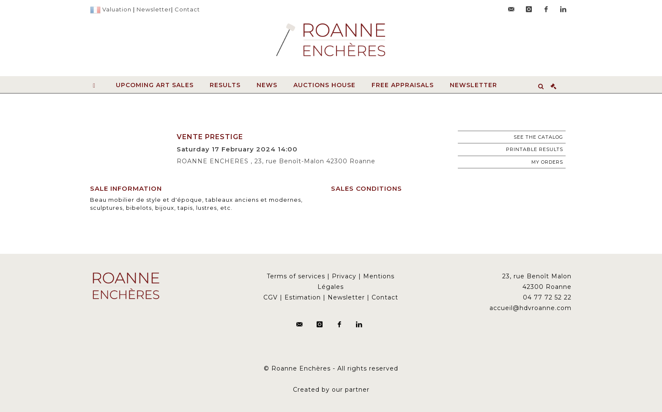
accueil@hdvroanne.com (531, 308)
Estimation (302, 297)
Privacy (344, 276)
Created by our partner (331, 389)
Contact (187, 9)
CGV (270, 297)
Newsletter (154, 9)
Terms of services (296, 276)
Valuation (116, 9)
